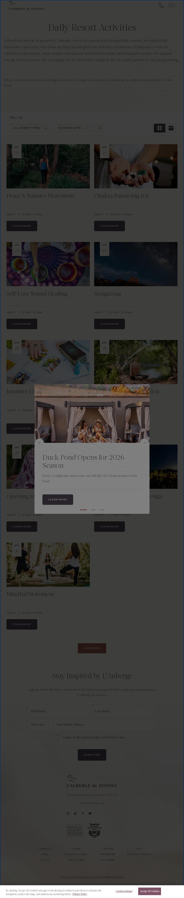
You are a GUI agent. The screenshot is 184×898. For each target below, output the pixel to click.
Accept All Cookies (149, 891)
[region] (92, 891)
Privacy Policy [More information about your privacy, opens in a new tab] (79, 894)
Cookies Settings (124, 891)
